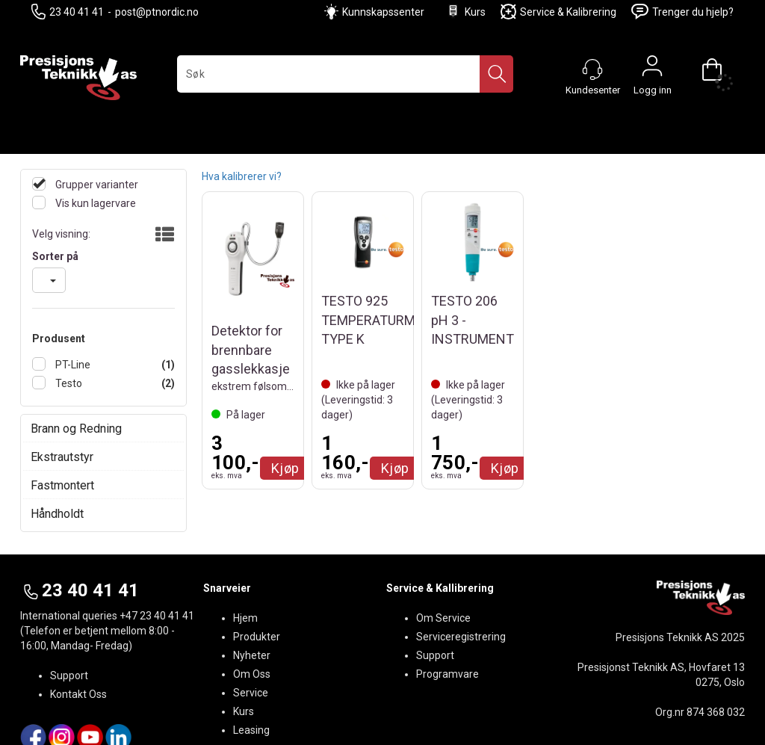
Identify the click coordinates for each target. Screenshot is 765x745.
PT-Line (71, 365)
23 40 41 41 (67, 11)
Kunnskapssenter (383, 12)
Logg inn (652, 69)
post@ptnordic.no (157, 12)
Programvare (447, 616)
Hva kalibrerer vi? (242, 176)
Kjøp (285, 468)
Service (250, 635)
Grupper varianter (95, 185)
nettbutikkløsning (514, 715)
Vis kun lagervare (94, 203)
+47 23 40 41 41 (157, 558)
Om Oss (251, 616)
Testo (67, 383)
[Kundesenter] (592, 69)
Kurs (465, 11)
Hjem (245, 560)
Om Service (443, 560)
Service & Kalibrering (558, 11)
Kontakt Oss (78, 637)
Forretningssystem (412, 715)
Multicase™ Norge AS (649, 715)
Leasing (251, 672)
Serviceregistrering (461, 579)
